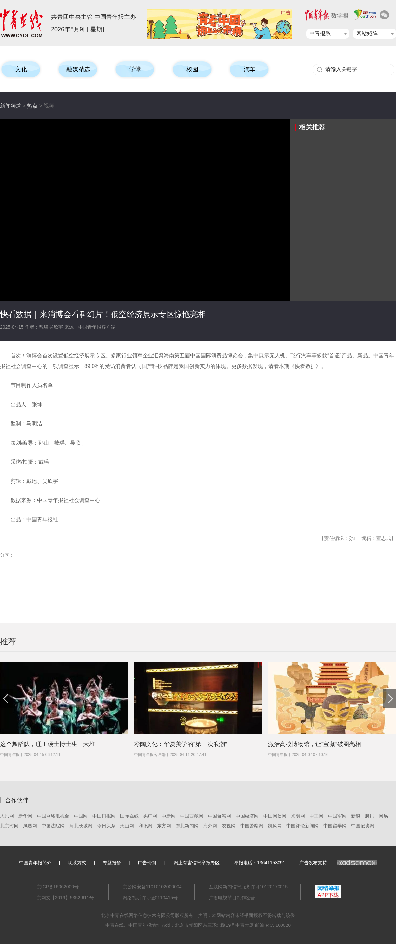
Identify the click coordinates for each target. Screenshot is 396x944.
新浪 (355, 815)
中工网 (316, 815)
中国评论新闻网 (302, 825)
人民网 (7, 815)
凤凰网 (30, 825)
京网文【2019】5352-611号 (65, 897)
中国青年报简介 (35, 862)
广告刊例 (147, 862)
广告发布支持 (338, 862)
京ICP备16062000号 (58, 886)
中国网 (81, 815)
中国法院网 (53, 825)
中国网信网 (274, 815)
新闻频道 (10, 106)
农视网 (229, 825)
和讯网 (145, 825)
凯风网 (275, 825)
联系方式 (77, 862)
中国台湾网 (219, 815)
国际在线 (129, 815)
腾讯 (369, 815)
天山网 (127, 825)
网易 (383, 815)
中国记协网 (362, 825)
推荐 (8, 641)
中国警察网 (251, 825)
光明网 (298, 815)
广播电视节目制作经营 (232, 897)
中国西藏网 (191, 815)
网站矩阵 (367, 33)
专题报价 (112, 862)
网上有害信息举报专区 (197, 862)
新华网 (25, 815)
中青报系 (320, 33)
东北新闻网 (187, 825)
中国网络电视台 (53, 815)
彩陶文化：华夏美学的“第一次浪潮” (180, 744)
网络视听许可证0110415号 (150, 897)
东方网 (164, 825)
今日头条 (106, 825)
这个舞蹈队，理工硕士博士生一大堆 (47, 744)
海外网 (210, 825)
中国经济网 (247, 815)
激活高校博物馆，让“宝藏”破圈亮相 (314, 744)
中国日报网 (104, 815)
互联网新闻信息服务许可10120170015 (248, 886)
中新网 (169, 815)
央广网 (150, 815)
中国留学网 (334, 825)
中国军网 (337, 815)
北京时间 (9, 825)
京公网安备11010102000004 (152, 886)
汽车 (249, 69)
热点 (32, 106)
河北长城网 (80, 825)
